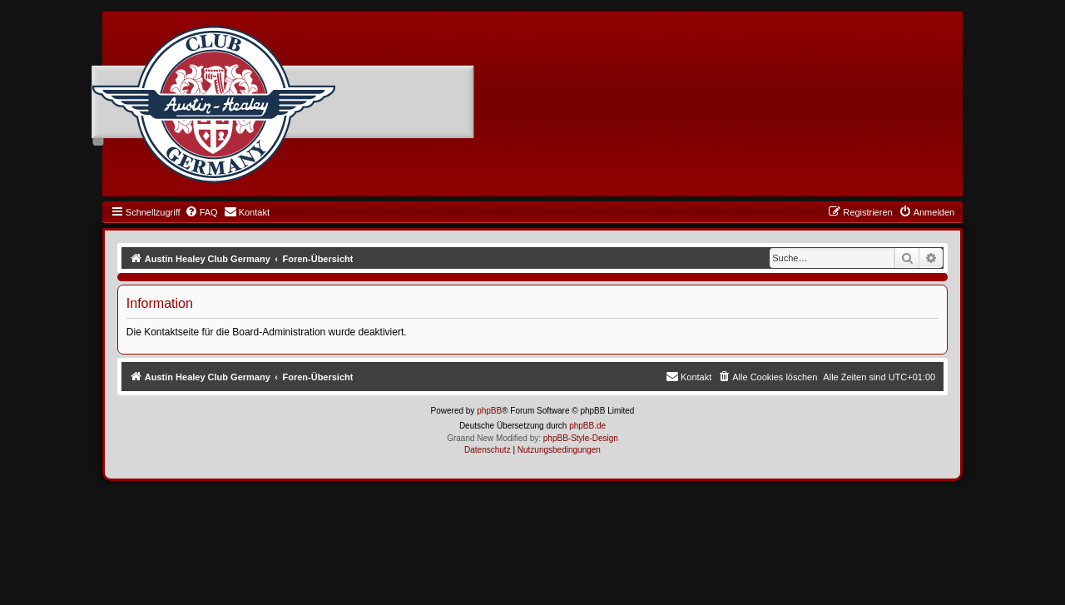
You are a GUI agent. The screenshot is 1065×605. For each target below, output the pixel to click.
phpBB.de (587, 425)
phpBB (489, 410)
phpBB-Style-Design (580, 438)
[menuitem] (201, 212)
